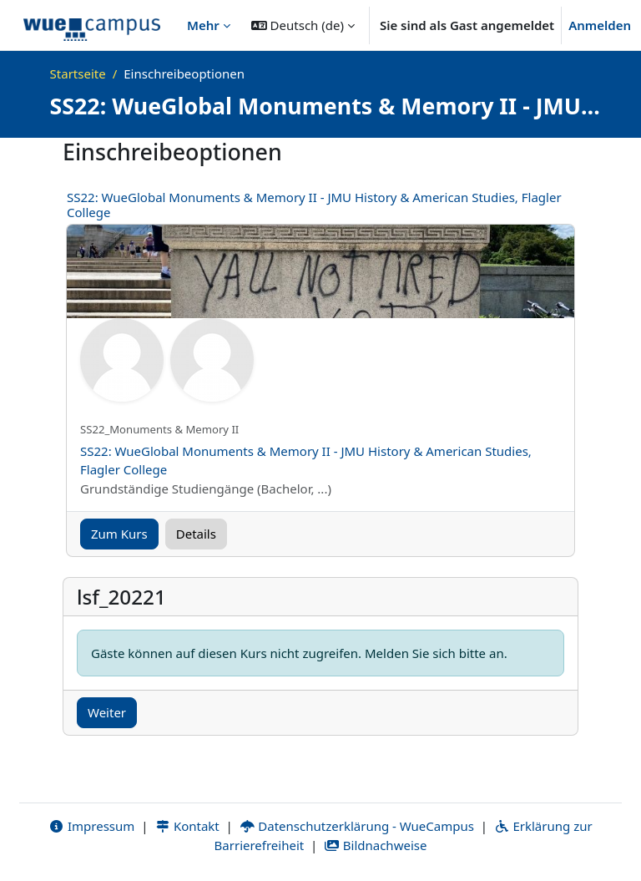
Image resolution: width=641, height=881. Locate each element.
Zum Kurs (119, 533)
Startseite (78, 73)
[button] (303, 25)
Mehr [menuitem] (203, 25)
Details (196, 533)
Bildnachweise (375, 845)
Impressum (91, 826)
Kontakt (187, 826)
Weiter (107, 712)
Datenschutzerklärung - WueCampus (357, 826)
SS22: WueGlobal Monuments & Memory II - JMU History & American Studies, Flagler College (314, 204)
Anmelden (599, 25)
